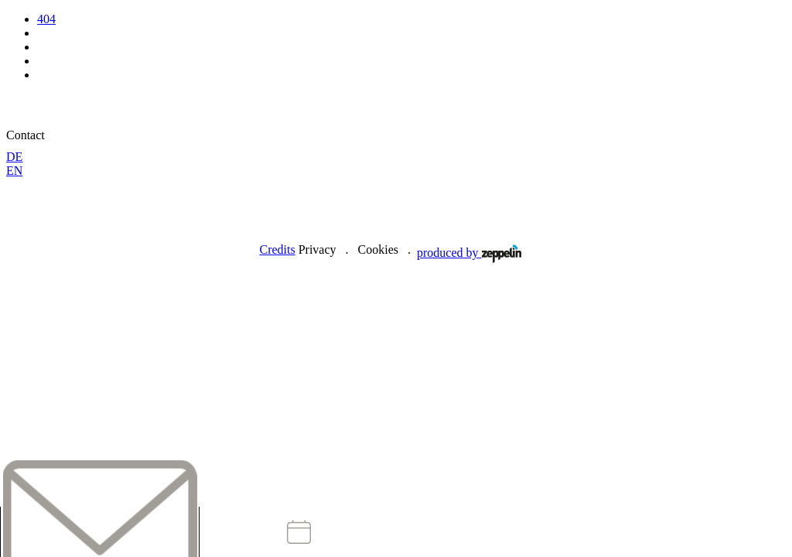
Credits (277, 249)
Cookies (378, 249)
